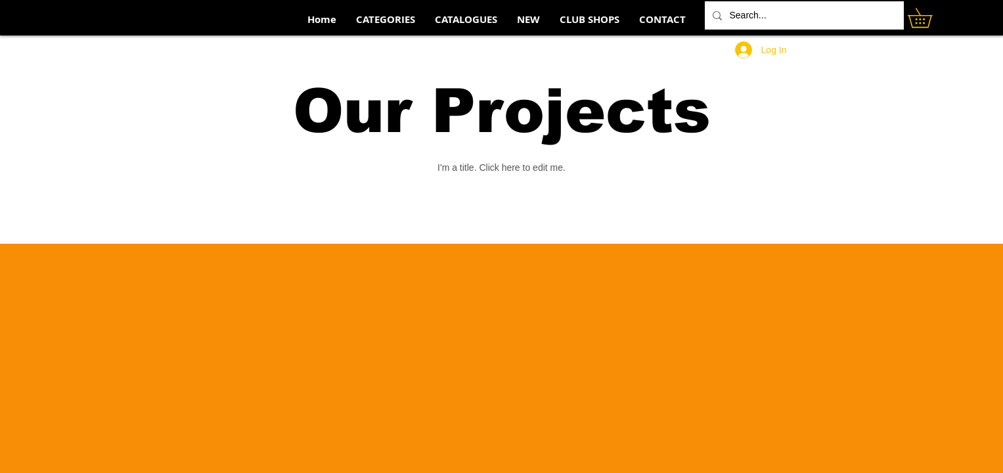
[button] (929, 18)
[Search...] (803, 15)
